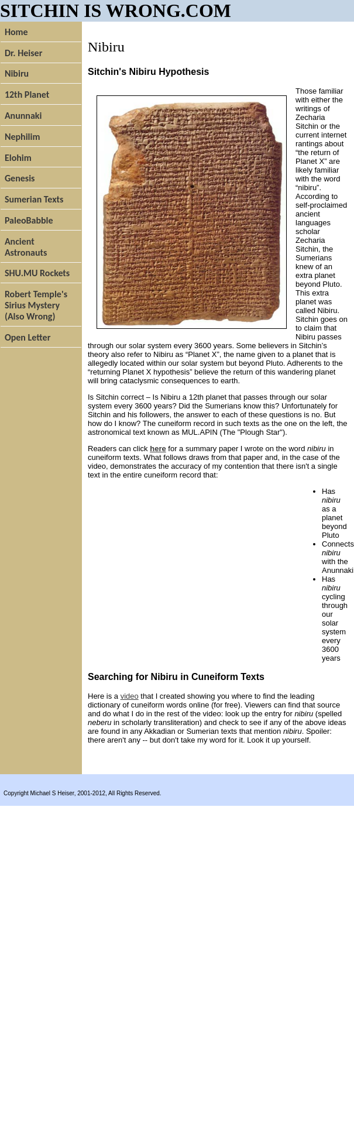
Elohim (18, 157)
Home (16, 31)
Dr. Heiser (23, 53)
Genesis (20, 178)
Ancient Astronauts (26, 247)
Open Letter (27, 337)
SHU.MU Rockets (37, 273)
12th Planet (27, 94)
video (130, 696)
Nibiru (17, 73)
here (158, 448)
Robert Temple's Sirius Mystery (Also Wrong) (36, 305)
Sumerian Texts (34, 199)
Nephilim (22, 136)
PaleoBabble (29, 220)
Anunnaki (23, 115)
